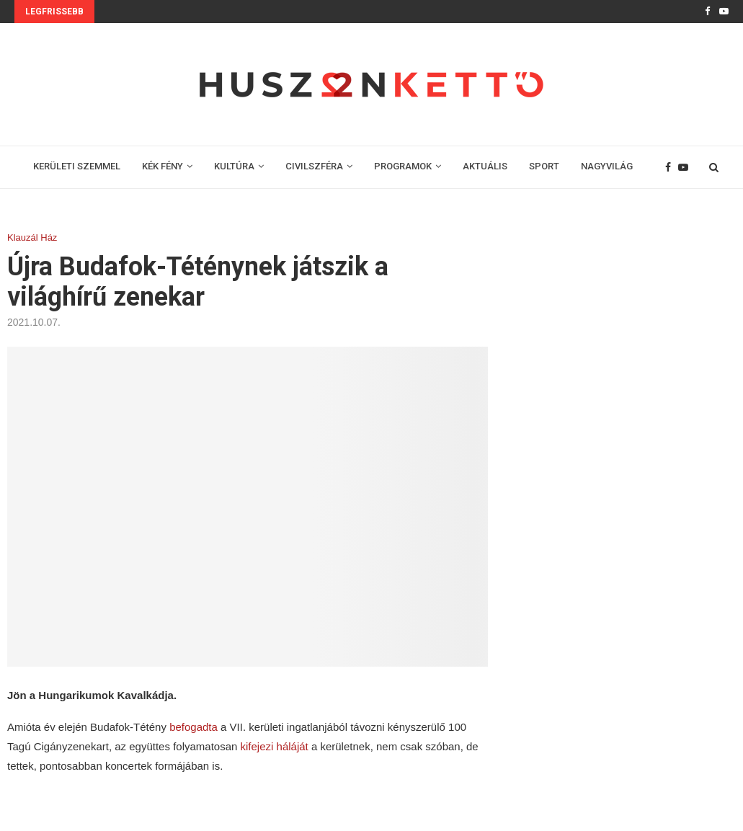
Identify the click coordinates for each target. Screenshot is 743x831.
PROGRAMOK (403, 166)
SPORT (544, 166)
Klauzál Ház (32, 237)
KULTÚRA (234, 166)
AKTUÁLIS (485, 166)
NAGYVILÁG (607, 166)
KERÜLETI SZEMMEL (76, 166)
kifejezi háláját (274, 746)
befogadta (195, 727)
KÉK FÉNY (162, 166)
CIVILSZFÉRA (314, 166)
